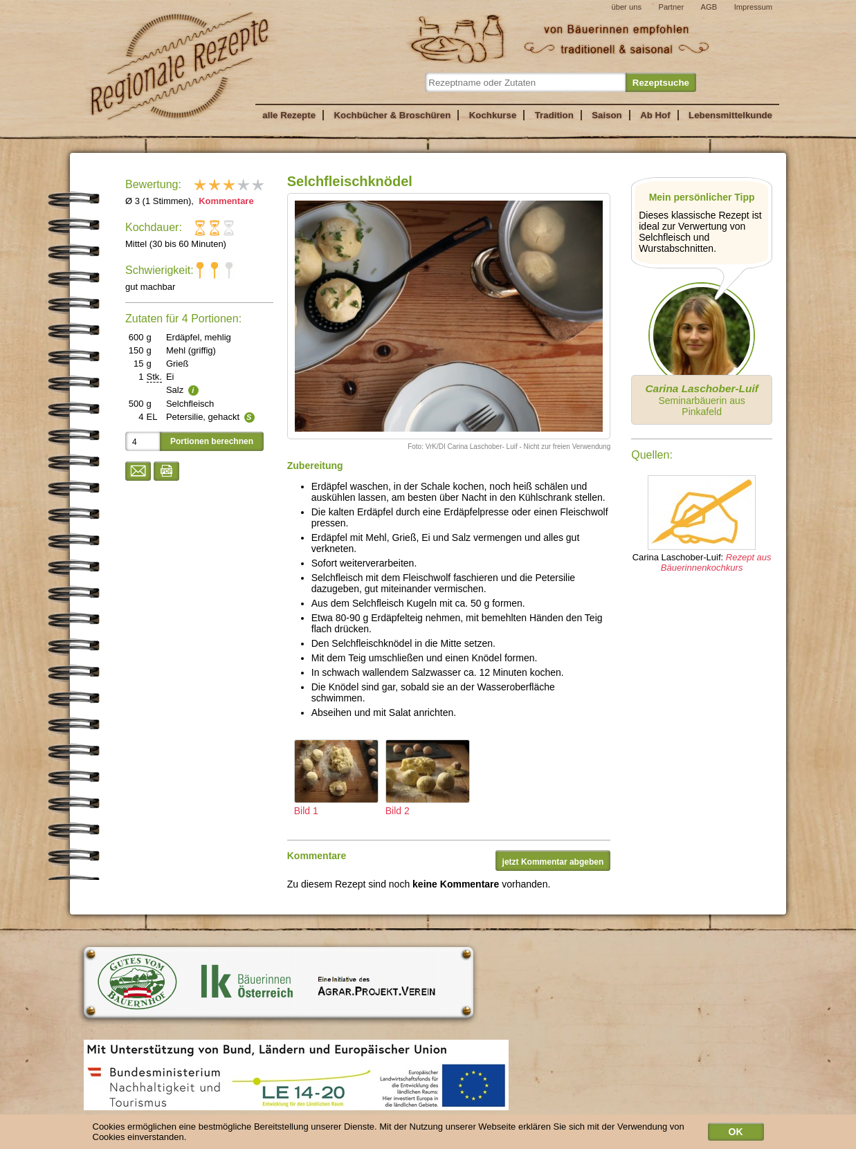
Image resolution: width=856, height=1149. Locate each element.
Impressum (753, 7)
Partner (671, 7)
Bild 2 (427, 777)
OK (736, 1133)
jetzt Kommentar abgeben (553, 862)
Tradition (554, 115)
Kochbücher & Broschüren (392, 115)
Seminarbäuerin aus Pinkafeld (701, 400)
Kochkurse (493, 115)
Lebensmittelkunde (730, 115)
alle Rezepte (289, 115)
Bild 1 (336, 777)
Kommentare (225, 201)
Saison (607, 115)
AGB (709, 7)
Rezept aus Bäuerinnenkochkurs (716, 562)
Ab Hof (655, 115)
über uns (626, 7)
